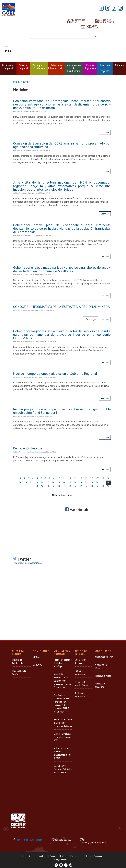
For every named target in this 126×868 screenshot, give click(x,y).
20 (20, 482)
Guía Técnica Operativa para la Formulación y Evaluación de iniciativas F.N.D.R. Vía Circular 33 (62, 703)
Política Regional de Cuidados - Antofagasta (63, 663)
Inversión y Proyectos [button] (105, 68)
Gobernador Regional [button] (8, 67)
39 (47, 486)
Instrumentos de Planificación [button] (74, 68)
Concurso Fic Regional (101, 666)
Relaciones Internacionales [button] (56, 67)
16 (91, 478)
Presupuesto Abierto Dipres (81, 684)
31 (80, 482)
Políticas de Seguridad (93, 856)
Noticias (25, 81)
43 (69, 486)
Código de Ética (60, 859)
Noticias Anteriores (62, 495)
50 (108, 486)
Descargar (90, 319)
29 (69, 482)
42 (64, 486)
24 (42, 482)
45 (80, 486)
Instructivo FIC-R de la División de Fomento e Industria (63, 723)
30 (75, 482)
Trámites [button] (119, 65)
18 (102, 478)
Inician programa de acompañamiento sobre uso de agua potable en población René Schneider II (62, 410)
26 (53, 482)
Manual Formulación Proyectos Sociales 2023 (62, 737)
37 (36, 486)
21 (25, 482)
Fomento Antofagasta (80, 673)
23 (36, 482)
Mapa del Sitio (27, 856)
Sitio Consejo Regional (81, 661)
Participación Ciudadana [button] (39, 67)
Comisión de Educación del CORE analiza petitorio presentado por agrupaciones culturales (62, 145)
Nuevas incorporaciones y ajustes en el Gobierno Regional (55, 373)
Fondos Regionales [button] (90, 67)
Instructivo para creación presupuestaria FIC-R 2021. (62, 753)
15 (86, 478)
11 (64, 478)
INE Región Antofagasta (80, 695)
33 (91, 482)
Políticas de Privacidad (69, 856)
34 (97, 482)
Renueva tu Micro (103, 675)
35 (102, 482)
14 (80, 478)
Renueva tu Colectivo (100, 685)
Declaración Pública (27, 448)
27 (58, 482)
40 (53, 486)
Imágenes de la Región (19, 673)
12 (69, 478)
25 (47, 482)
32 (86, 482)
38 (42, 486)
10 (58, 478)
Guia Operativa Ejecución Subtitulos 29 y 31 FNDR (63, 769)
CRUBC (36, 657)
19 (108, 478)
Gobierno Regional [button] (23, 67)
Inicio (16, 81)
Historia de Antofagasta (17, 661)
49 (102, 486)
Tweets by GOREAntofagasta (28, 563)
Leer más (105, 132)
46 (86, 486)
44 (75, 486)
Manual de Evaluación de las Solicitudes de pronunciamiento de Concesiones (62, 681)
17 (97, 478)
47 (91, 486)
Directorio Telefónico (46, 856)
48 (97, 486)
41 (58, 486)
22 (31, 482)
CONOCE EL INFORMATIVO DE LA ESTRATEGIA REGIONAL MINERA (61, 307)
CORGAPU (37, 664)
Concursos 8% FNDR (104, 657)
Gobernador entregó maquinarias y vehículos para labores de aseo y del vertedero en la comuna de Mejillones (62, 269)
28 (64, 482)
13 (75, 478)
